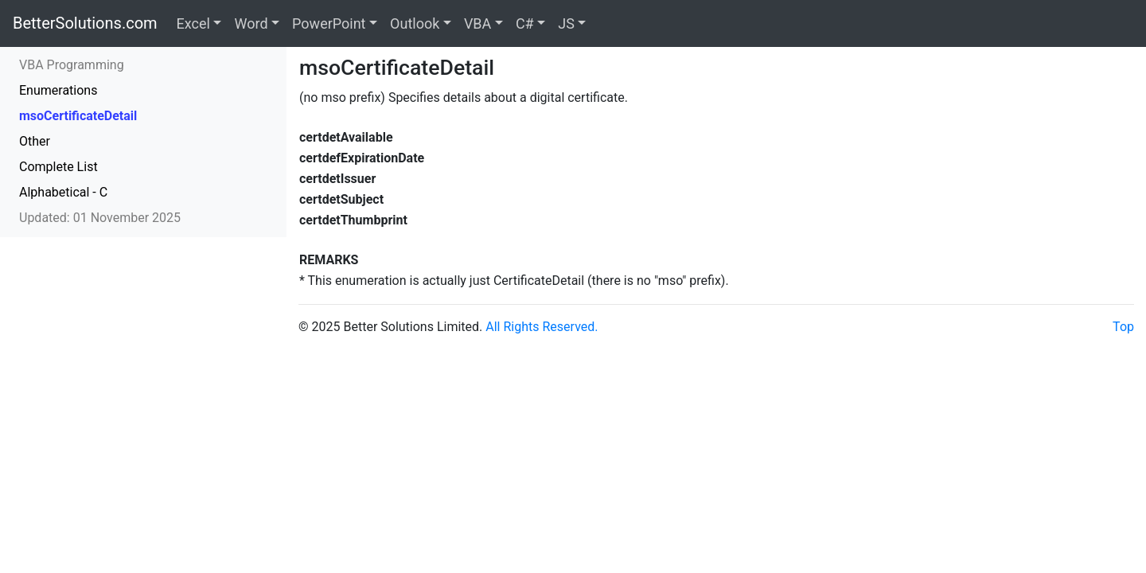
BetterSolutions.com (85, 23)
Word (250, 23)
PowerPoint (328, 23)
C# (525, 23)
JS (566, 23)
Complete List (58, 166)
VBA (477, 23)
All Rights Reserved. (541, 326)
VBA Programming (71, 64)
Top (1123, 326)
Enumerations (58, 90)
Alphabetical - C (63, 192)
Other (34, 141)
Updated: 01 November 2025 (100, 217)
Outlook (414, 23)
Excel (193, 23)
